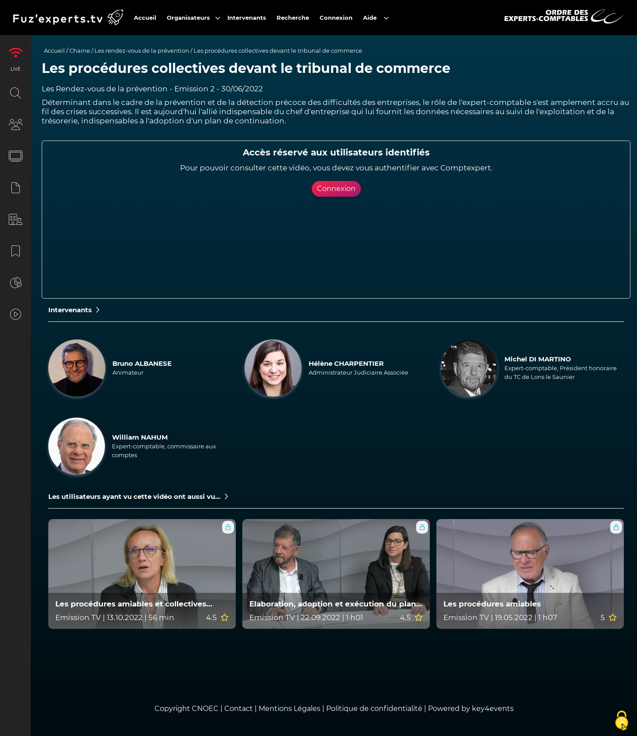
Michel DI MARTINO (537, 359)
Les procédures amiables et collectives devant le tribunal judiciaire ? (130, 604)
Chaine (79, 50)
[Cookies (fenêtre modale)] (621, 721)
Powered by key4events (471, 708)
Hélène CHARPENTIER (346, 363)
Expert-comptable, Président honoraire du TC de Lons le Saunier (560, 372)
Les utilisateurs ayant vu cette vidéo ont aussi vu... (138, 496)
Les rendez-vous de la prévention (141, 50)
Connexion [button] (336, 188)
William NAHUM (140, 437)
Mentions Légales (289, 708)
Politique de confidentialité (374, 708)
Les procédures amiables (492, 604)
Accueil (54, 50)
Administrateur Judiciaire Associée (358, 372)
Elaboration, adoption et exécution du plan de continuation (332, 604)
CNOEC (205, 708)
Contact (239, 708)
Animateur (128, 372)
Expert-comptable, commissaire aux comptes (164, 450)
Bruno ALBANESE (142, 363)
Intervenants (73, 310)
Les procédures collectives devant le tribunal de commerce (278, 50)
